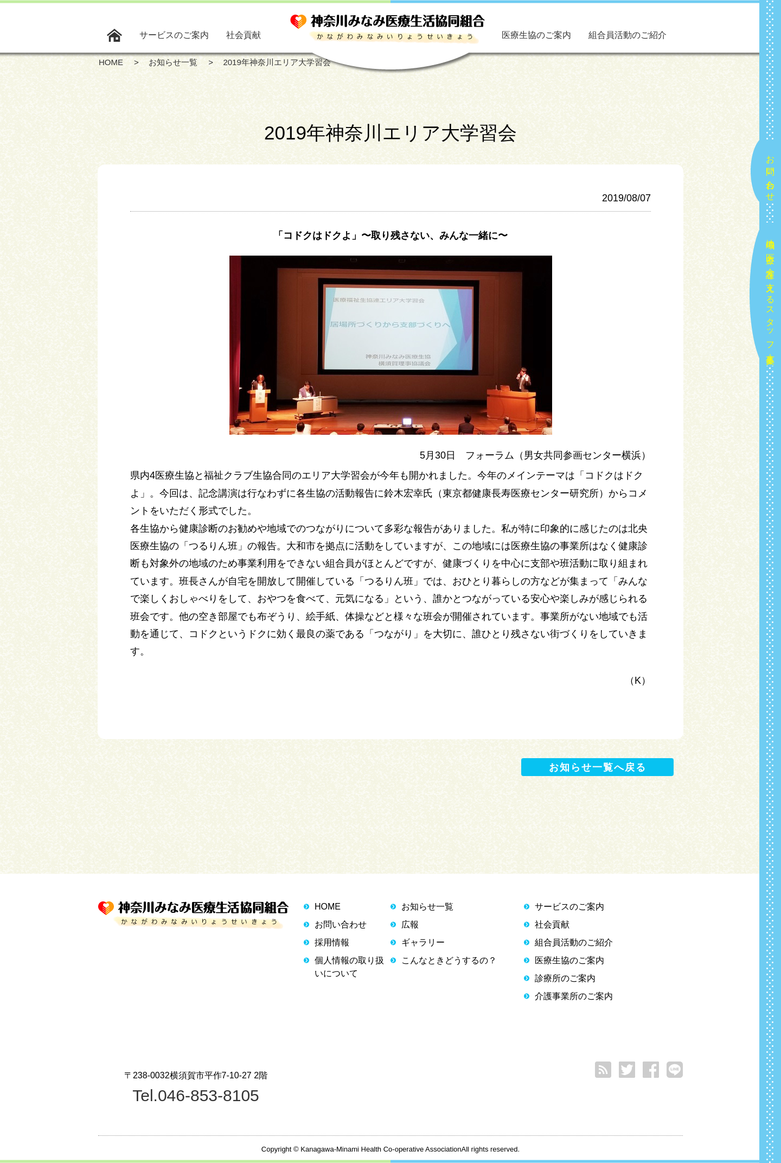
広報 (410, 924)
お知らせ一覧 (427, 906)
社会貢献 (243, 35)
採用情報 (332, 942)
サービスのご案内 (174, 35)
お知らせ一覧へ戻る (597, 767)
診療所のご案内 (565, 978)
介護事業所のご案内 (574, 996)
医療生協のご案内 (536, 35)
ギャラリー (423, 942)
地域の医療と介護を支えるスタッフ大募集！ (770, 297)
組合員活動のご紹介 (627, 35)
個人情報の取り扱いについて (349, 967)
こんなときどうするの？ (449, 960)
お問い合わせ (770, 173)
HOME (328, 906)
